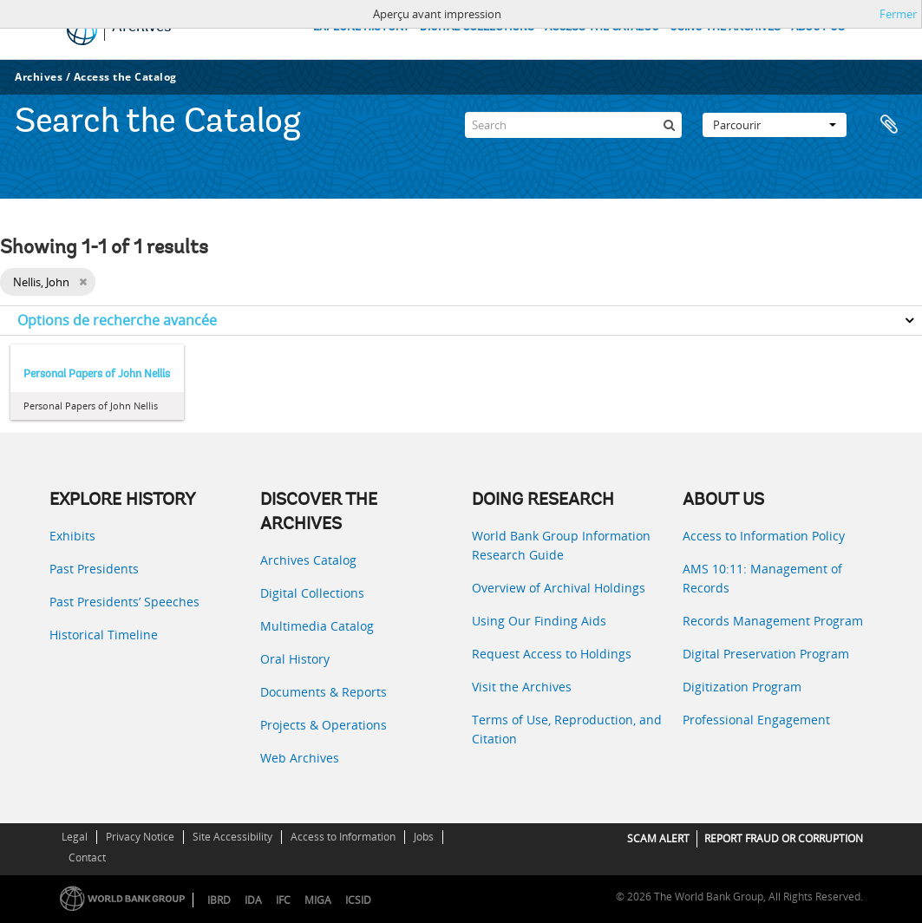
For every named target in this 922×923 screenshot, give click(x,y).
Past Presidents (94, 568)
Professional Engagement (756, 719)
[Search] (573, 125)
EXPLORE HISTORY (361, 27)
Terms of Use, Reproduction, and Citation (567, 729)
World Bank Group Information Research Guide (561, 545)
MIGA (317, 900)
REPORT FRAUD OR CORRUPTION (783, 838)
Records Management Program (773, 620)
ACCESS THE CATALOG (602, 27)
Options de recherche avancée (117, 320)
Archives (38, 76)
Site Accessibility (232, 836)
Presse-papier (889, 125)
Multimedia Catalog (317, 626)
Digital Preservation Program (766, 653)
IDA (253, 900)
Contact (87, 857)
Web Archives (299, 758)
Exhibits (72, 535)
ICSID (358, 900)
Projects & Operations (323, 725)
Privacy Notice (140, 836)
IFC (283, 900)
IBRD (219, 900)
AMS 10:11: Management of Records (762, 578)
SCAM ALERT (658, 838)
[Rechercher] (669, 125)
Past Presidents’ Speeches (124, 601)
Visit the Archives (522, 686)
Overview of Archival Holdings (558, 587)
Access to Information (343, 836)
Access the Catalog (125, 76)
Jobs (424, 836)
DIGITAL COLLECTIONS (477, 27)
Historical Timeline (103, 634)
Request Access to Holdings (551, 653)
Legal (75, 836)
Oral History (295, 659)
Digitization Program (742, 686)
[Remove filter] (83, 281)
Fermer (898, 14)
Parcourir (774, 125)
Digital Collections (312, 593)
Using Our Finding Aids (539, 620)
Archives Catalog (308, 560)
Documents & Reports (323, 692)
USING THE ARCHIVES (725, 27)
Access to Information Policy (764, 535)
